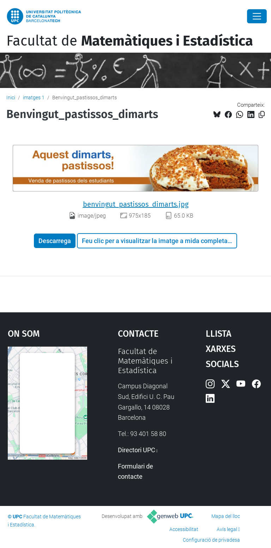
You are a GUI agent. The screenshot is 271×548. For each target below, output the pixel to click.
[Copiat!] (262, 115)
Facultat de (129, 41)
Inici (10, 97)
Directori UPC (136, 450)
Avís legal (227, 529)
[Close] (257, 16)
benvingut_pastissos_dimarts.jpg (135, 204)
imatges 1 (33, 97)
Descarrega (54, 240)
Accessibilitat (183, 529)
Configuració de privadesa (211, 540)
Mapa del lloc (225, 516)
